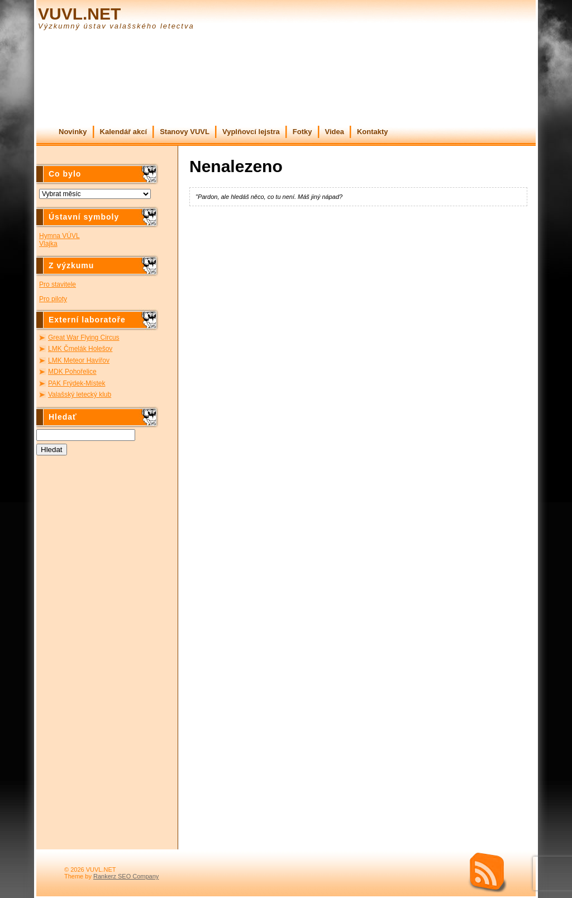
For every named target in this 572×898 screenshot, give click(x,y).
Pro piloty (53, 299)
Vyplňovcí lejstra (251, 131)
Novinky (73, 131)
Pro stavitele (57, 284)
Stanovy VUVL (184, 131)
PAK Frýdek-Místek (76, 383)
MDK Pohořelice (72, 372)
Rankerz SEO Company (126, 876)
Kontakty (372, 131)
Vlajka (48, 244)
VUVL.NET (79, 13)
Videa (334, 131)
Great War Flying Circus (84, 337)
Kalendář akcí (123, 131)
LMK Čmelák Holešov (80, 349)
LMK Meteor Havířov (78, 360)
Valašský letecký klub (79, 394)
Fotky (302, 131)
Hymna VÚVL (59, 236)
